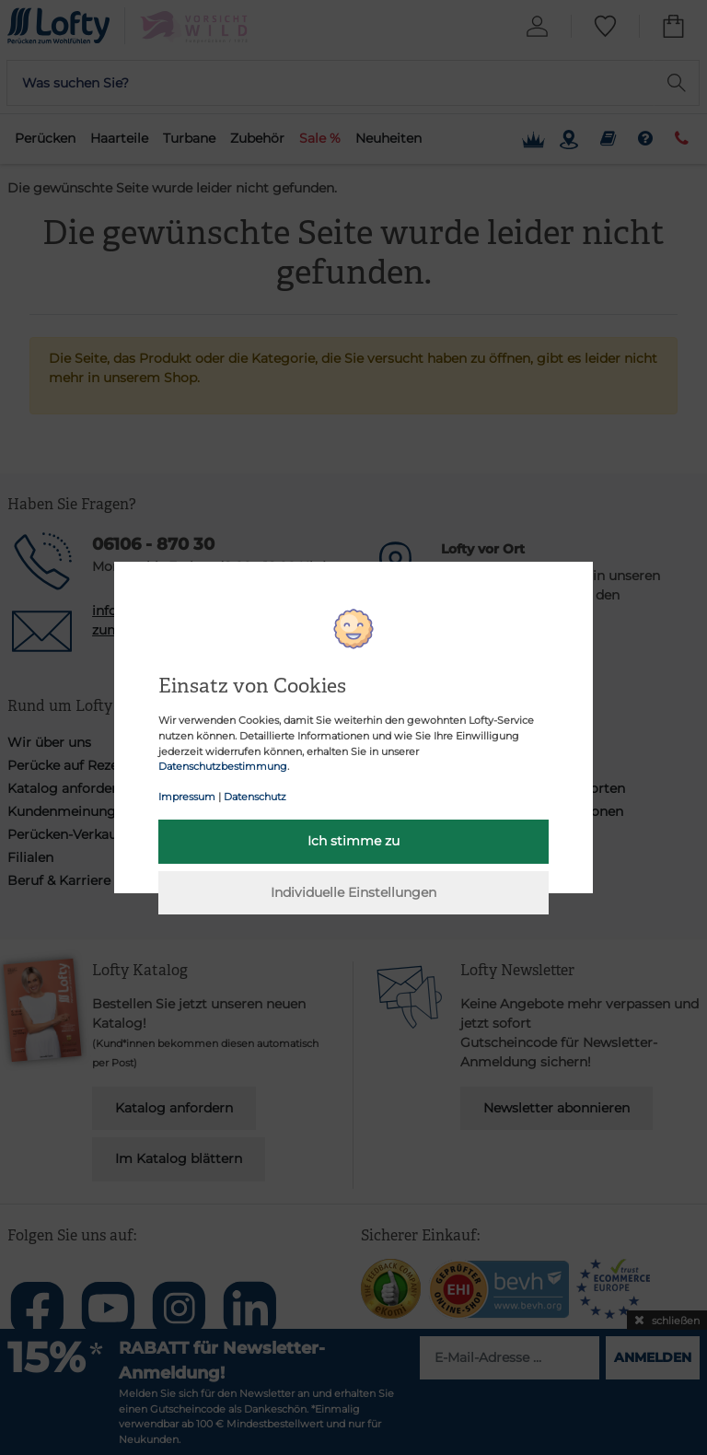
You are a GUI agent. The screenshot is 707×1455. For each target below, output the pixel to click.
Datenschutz (255, 796)
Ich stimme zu (353, 840)
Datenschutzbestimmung (222, 766)
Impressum (186, 796)
